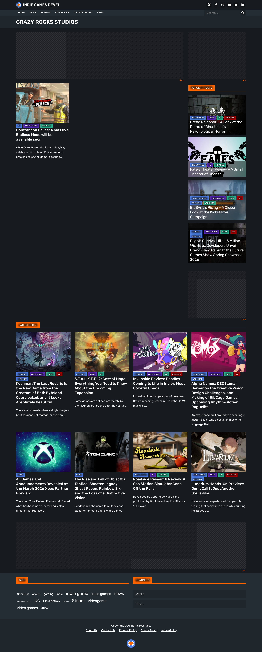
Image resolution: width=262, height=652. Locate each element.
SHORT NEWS (31, 125)
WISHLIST (46, 125)
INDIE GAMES (198, 117)
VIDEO (100, 12)
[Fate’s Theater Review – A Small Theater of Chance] (217, 157)
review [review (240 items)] (66, 601)
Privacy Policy (128, 630)
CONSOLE (196, 232)
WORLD (140, 594)
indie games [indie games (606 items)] (101, 594)
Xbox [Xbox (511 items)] (44, 608)
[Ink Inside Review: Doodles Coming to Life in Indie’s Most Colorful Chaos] (160, 352)
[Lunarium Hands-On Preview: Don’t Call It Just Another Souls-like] (218, 452)
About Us (91, 630)
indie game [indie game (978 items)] (77, 593)
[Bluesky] (236, 4)
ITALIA (139, 603)
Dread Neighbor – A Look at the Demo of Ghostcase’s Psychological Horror (216, 127)
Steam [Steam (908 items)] (78, 600)
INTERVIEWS (62, 12)
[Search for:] (243, 13)
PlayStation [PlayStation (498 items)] (51, 601)
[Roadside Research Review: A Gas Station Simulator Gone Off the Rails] (160, 452)
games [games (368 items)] (36, 594)
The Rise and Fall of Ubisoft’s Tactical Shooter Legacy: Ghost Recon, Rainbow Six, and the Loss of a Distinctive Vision (100, 488)
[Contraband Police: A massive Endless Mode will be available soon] (42, 103)
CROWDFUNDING (83, 12)
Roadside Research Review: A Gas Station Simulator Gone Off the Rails (159, 484)
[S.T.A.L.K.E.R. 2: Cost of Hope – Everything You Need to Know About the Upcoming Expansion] (102, 352)
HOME (21, 12)
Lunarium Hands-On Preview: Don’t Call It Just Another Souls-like (217, 488)
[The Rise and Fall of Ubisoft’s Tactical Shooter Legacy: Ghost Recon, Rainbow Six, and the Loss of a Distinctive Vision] (102, 452)
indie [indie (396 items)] (60, 594)
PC (19, 125)
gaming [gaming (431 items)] (48, 594)
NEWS (32, 12)
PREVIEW (230, 117)
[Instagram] (222, 4)
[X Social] (209, 4)
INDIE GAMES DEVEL (41, 5)
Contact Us (108, 630)
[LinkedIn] (242, 4)
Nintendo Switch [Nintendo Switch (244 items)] (24, 601)
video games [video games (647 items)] (27, 608)
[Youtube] (229, 4)
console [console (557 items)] (23, 594)
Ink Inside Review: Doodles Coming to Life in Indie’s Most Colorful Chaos (159, 383)
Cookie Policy (149, 630)
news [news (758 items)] (119, 593)
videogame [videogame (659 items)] (97, 601)
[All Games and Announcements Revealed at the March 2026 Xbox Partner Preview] (43, 452)
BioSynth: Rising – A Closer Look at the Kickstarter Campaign (212, 212)
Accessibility (169, 630)
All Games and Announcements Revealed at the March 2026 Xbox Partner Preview (42, 486)
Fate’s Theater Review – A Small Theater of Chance (216, 171)
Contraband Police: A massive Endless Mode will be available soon (42, 135)
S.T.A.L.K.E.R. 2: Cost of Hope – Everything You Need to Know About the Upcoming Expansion (101, 386)
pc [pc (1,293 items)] (37, 600)
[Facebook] (216, 4)
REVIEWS (46, 12)
